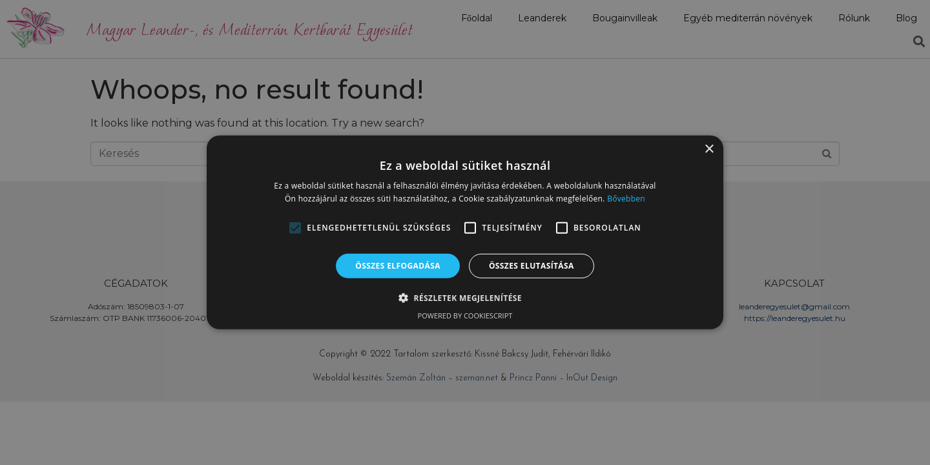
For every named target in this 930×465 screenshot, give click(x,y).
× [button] (709, 149)
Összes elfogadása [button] (397, 265)
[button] (295, 228)
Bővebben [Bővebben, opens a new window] (626, 198)
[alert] (465, 232)
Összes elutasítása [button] (531, 265)
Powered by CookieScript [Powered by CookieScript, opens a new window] (465, 315)
